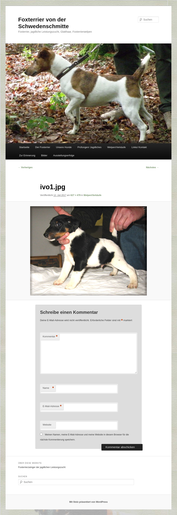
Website (47, 424)
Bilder (44, 155)
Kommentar (50, 336)
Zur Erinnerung (27, 155)
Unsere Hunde (64, 147)
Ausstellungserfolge (63, 155)
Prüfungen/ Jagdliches (89, 147)
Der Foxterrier (42, 147)
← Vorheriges (25, 167)
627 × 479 (76, 195)
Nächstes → (152, 167)
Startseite (24, 147)
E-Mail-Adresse (52, 406)
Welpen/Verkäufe (116, 147)
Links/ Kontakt (139, 147)
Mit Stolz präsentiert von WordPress (88, 502)
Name (48, 388)
